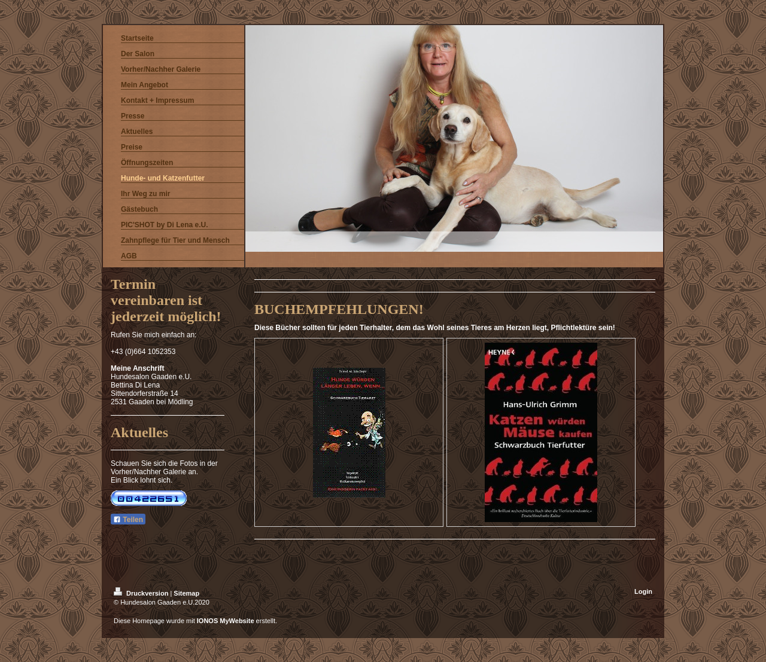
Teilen (128, 519)
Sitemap (186, 593)
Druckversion (142, 593)
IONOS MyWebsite (225, 620)
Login (643, 591)
